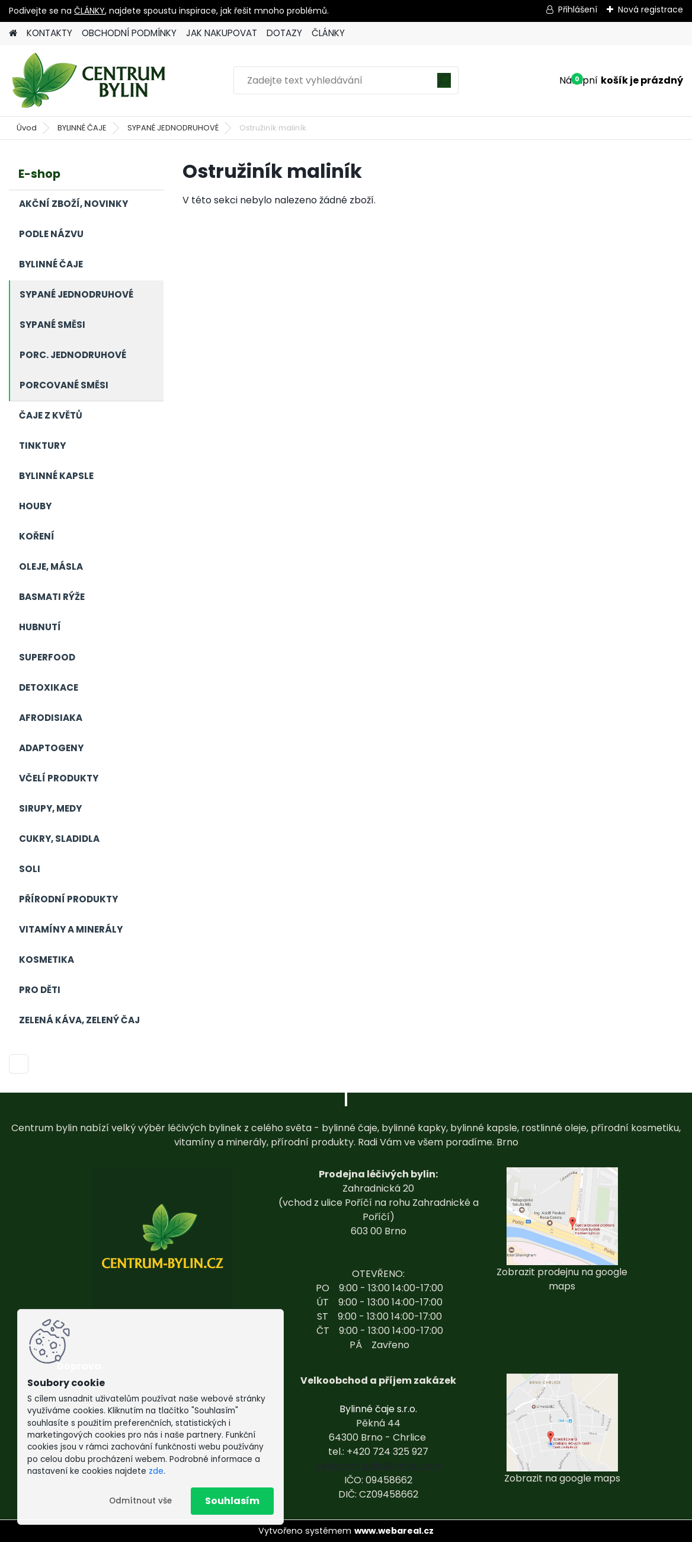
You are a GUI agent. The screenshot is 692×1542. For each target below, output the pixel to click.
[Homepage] (13, 33)
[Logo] (90, 80)
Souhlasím (232, 1501)
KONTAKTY (49, 33)
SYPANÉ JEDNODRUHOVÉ (173, 127)
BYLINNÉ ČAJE (82, 127)
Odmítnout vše (140, 1500)
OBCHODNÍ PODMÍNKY (129, 33)
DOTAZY (284, 33)
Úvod (27, 127)
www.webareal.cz (394, 1531)
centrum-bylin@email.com (378, 1466)
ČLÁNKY (89, 11)
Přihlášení (577, 9)
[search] (444, 84)
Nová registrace (650, 9)
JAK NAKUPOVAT (221, 33)
